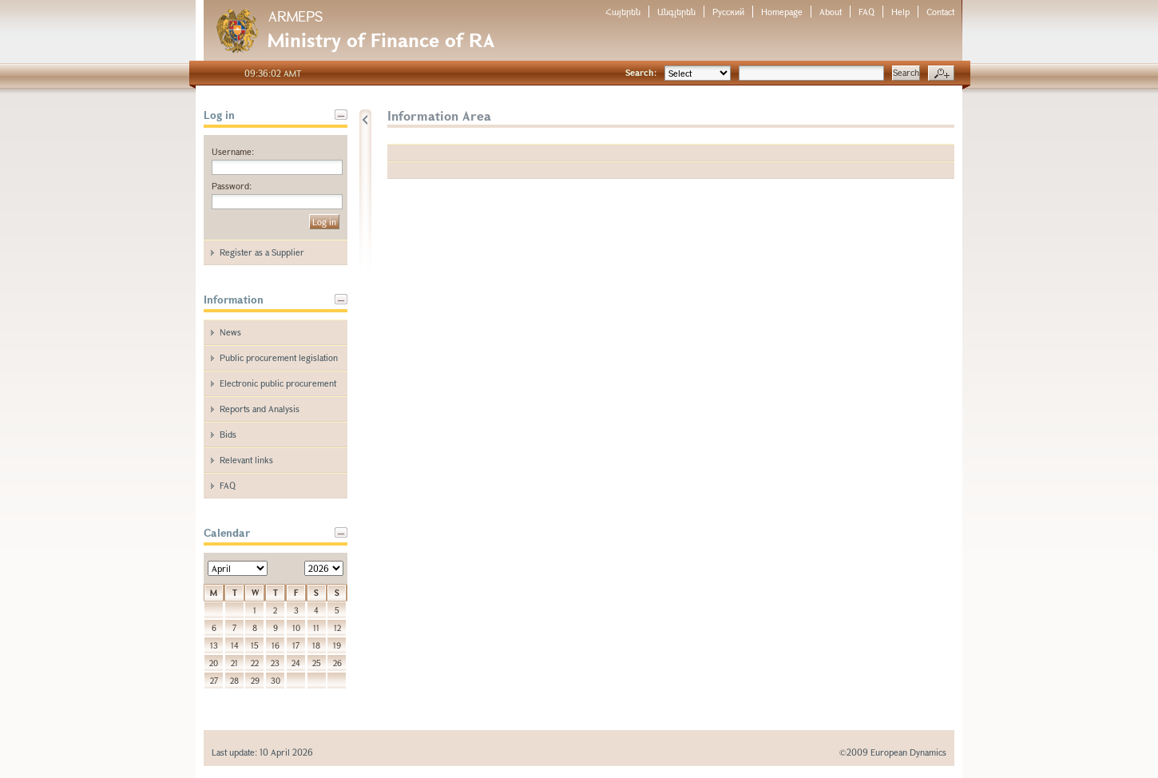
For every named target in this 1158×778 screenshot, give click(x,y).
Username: (233, 151)
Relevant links (246, 460)
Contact (940, 12)
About (830, 12)
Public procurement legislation (279, 357)
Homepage (782, 12)
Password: (232, 186)
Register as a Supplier (262, 252)
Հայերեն (622, 12)
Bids (228, 434)
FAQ (866, 12)
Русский (728, 12)
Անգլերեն (676, 12)
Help (900, 12)
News (230, 332)
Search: (640, 72)
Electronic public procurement (278, 383)
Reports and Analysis (259, 409)
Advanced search (941, 73)
